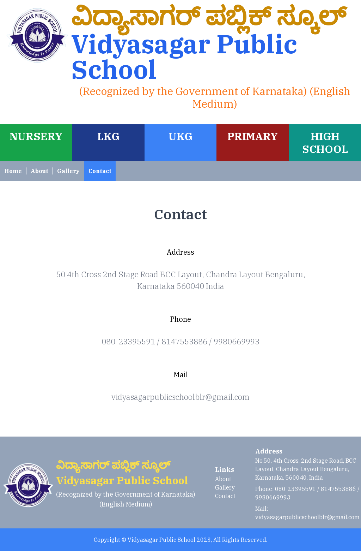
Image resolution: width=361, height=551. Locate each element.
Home (13, 170)
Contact (99, 170)
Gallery (68, 170)
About (39, 170)
